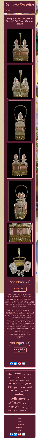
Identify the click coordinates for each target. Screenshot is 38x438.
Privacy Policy (20, 424)
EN (18, 430)
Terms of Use (19, 427)
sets (10, 387)
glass (16, 387)
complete (13, 407)
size (24, 403)
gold (29, 387)
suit (29, 377)
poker (16, 410)
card (10, 410)
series (27, 391)
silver (14, 390)
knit (22, 391)
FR (21, 430)
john (28, 383)
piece (18, 377)
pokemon (23, 410)
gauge (22, 380)
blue (24, 374)
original (12, 380)
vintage (19, 394)
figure (10, 378)
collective (14, 402)
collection (18, 398)
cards (29, 403)
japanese (29, 408)
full (24, 377)
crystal (29, 410)
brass (21, 384)
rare (18, 373)
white (17, 380)
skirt (22, 387)
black (10, 374)
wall (22, 407)
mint (27, 380)
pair (28, 399)
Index (19, 418)
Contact (19, 421)
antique (13, 383)
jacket (29, 374)
